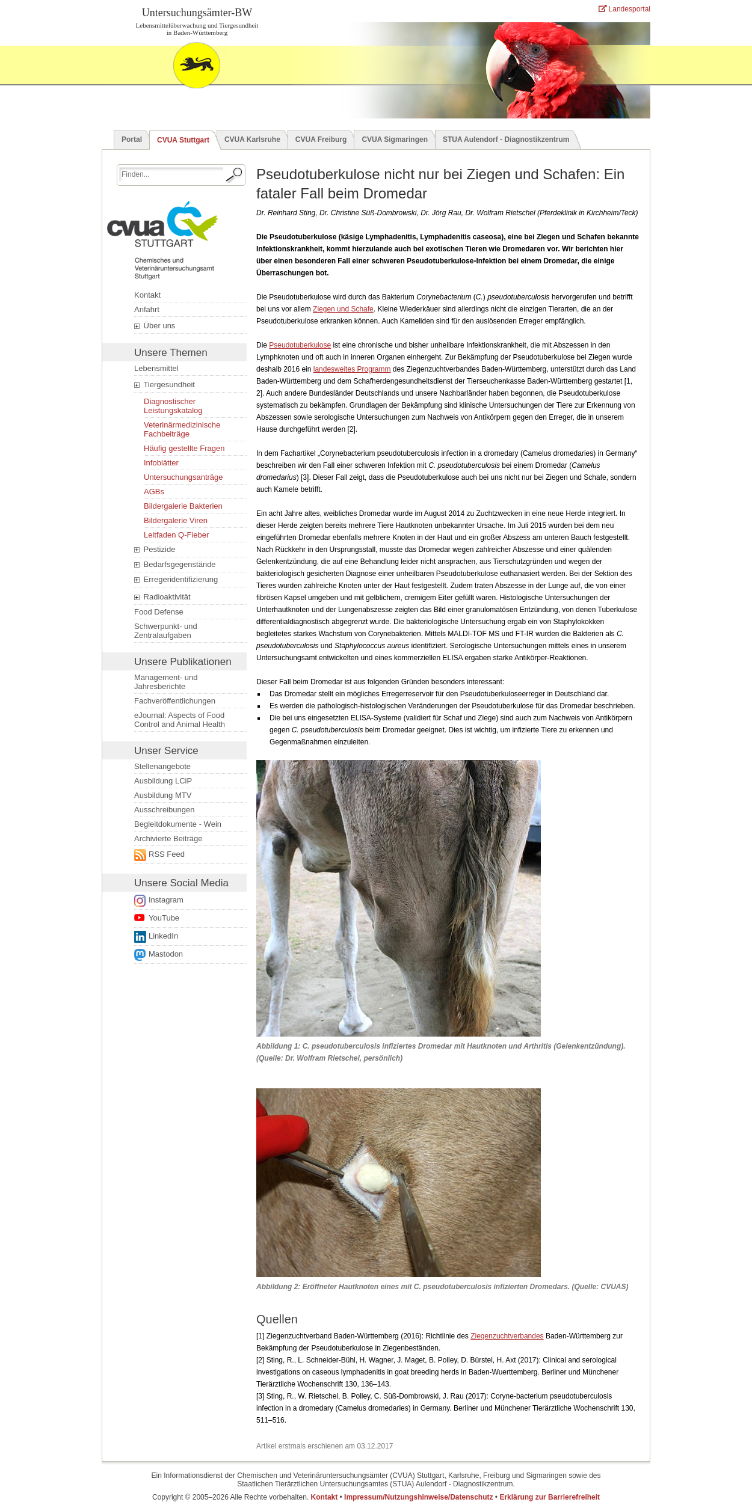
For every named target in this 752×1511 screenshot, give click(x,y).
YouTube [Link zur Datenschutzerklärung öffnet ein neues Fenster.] (164, 917)
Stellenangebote (162, 766)
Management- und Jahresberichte (166, 682)
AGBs (154, 491)
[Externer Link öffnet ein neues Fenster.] (186, 854)
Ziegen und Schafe (343, 309)
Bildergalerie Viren (176, 520)
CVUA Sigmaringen (395, 139)
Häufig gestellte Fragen (184, 448)
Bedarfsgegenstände (175, 564)
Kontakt (147, 294)
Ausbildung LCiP (163, 780)
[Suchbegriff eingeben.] (171, 174)
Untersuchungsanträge (183, 477)
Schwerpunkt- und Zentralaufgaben (165, 631)
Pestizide (154, 549)
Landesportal (624, 9)
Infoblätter (161, 462)
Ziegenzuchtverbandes (506, 1336)
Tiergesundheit (164, 385)
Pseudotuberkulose (300, 345)
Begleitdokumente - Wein (177, 824)
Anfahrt (146, 309)
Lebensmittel (156, 368)
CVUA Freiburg (321, 139)
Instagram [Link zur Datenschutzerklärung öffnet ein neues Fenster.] (166, 899)
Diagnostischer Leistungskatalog (173, 406)
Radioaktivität (162, 597)
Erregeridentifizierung (176, 579)
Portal (132, 139)
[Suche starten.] (234, 175)
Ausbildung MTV (162, 795)
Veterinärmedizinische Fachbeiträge (182, 429)
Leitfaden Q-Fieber (176, 534)
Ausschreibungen (164, 809)
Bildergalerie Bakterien (183, 505)
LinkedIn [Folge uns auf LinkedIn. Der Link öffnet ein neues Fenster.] (163, 935)
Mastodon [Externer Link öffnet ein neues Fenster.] (166, 953)
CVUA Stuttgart (183, 140)
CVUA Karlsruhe (252, 139)
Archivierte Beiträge (168, 838)
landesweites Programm (352, 369)
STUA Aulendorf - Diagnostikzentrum (506, 139)
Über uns (154, 326)
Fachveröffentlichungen (174, 700)
